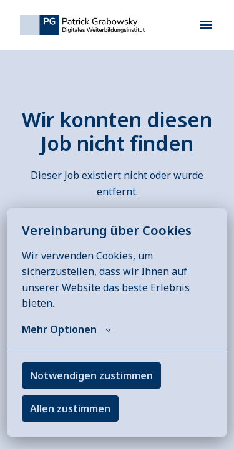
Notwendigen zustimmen (91, 375)
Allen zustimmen (70, 408)
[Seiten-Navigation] (206, 24)
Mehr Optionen (66, 329)
